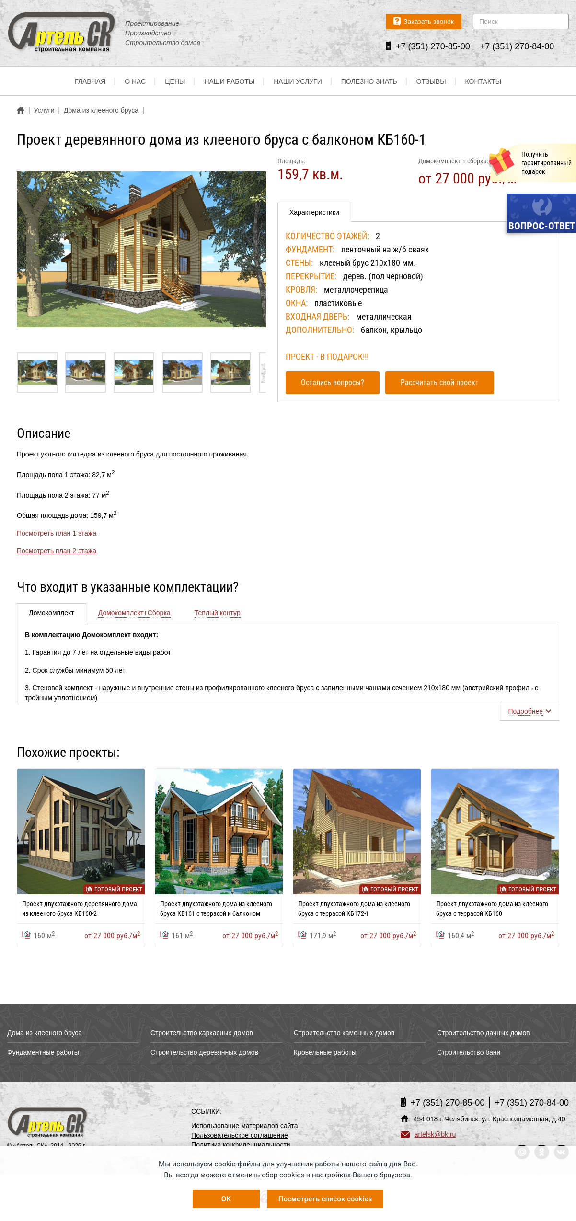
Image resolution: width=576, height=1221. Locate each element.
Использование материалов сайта (244, 1126)
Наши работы (229, 81)
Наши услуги (298, 81)
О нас (135, 81)
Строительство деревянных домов (204, 1052)
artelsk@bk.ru (428, 1134)
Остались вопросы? (332, 382)
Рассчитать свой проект (440, 382)
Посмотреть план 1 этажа (56, 533)
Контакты (483, 81)
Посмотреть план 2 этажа (56, 551)
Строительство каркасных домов (201, 1033)
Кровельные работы (325, 1052)
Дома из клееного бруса (44, 1033)
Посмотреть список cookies (325, 1199)
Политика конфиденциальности (240, 1145)
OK (226, 1199)
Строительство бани (468, 1052)
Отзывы (431, 81)
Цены (175, 81)
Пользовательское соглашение (239, 1135)
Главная (90, 81)
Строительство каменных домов (344, 1033)
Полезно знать (369, 81)
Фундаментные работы (43, 1052)
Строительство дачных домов (483, 1033)
